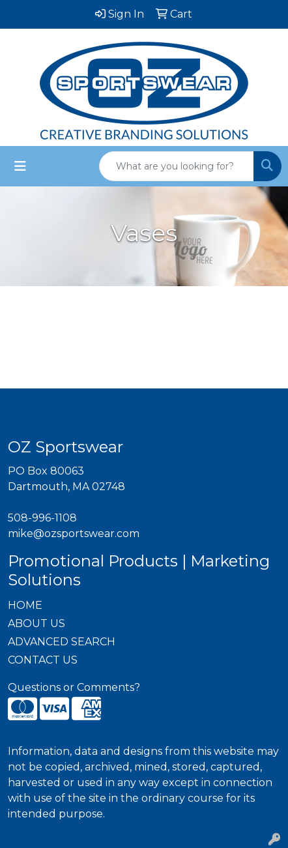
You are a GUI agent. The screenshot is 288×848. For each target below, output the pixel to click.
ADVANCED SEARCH (61, 642)
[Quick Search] (176, 166)
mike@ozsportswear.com (73, 533)
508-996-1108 (42, 518)
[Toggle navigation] (20, 166)
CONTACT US (43, 660)
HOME (25, 605)
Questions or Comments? (74, 687)
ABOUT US (36, 623)
